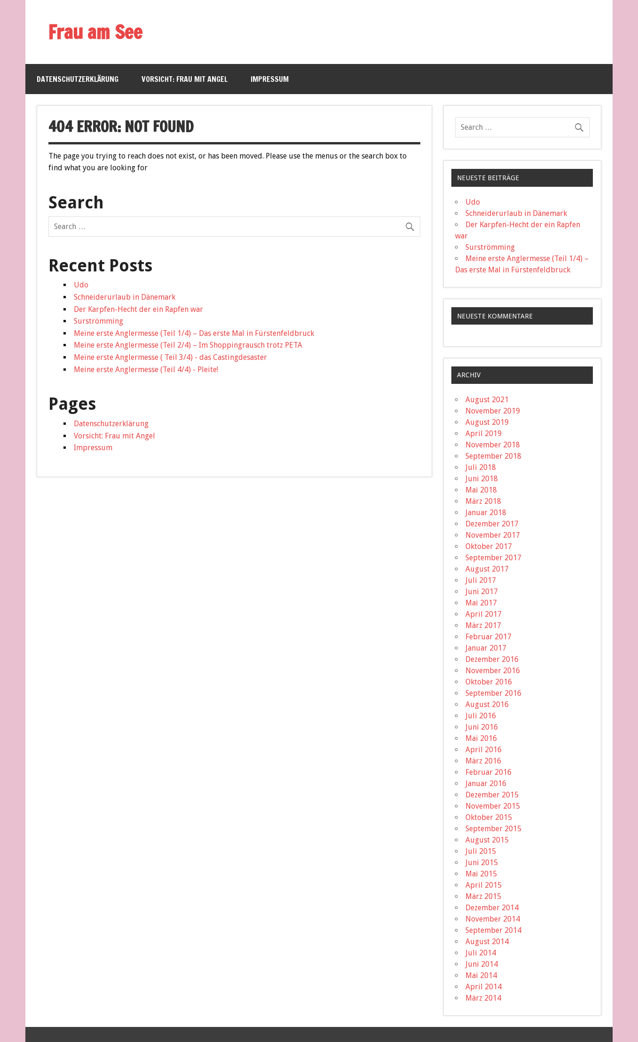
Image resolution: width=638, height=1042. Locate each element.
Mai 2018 (481, 489)
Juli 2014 (480, 952)
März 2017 (483, 625)
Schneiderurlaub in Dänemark (124, 297)
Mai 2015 (481, 873)
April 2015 (483, 885)
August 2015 (487, 839)
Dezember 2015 (492, 794)
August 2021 (487, 399)
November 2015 (492, 806)
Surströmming (98, 321)
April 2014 (483, 986)
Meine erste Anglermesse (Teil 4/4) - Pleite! (146, 369)
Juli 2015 (480, 851)
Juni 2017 (481, 591)
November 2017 (492, 535)
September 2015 (493, 828)
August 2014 (487, 941)
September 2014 (493, 930)
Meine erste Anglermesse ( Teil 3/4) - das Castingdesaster (170, 357)
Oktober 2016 (488, 681)
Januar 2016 (485, 783)
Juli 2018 (480, 467)
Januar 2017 (485, 648)
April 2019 (483, 433)
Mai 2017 (481, 602)
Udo (81, 284)
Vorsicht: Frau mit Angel (185, 79)
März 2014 (483, 998)
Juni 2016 (481, 727)
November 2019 (492, 410)
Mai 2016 (481, 738)
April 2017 (483, 614)
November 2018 (492, 444)
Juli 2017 (480, 580)
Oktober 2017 (488, 546)
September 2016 (493, 693)
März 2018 (483, 501)
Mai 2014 (481, 975)
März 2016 (483, 760)
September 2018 (493, 456)
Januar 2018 (485, 512)
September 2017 (493, 557)
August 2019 (487, 422)
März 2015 (483, 896)
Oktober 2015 (488, 817)
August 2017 (487, 569)
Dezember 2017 (492, 523)
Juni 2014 (481, 964)
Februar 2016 (488, 772)
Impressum (270, 79)
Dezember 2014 (492, 907)
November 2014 (492, 919)
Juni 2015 (481, 862)
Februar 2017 (488, 636)
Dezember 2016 (492, 659)
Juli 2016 (480, 715)
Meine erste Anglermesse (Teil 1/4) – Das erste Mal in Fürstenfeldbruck (194, 333)
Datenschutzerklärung (77, 79)
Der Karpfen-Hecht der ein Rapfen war (138, 309)
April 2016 (483, 749)
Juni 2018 (481, 478)
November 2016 (492, 670)
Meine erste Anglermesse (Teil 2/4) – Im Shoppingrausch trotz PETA (188, 345)
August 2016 (487, 704)
